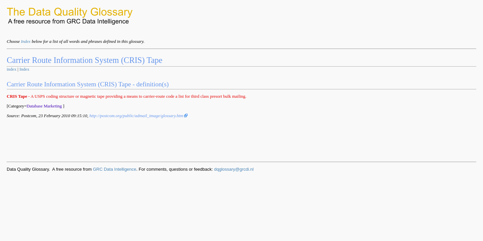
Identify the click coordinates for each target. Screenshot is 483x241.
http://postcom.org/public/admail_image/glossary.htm (138, 115)
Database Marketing (44, 105)
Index (26, 41)
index (11, 69)
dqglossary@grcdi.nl (234, 169)
